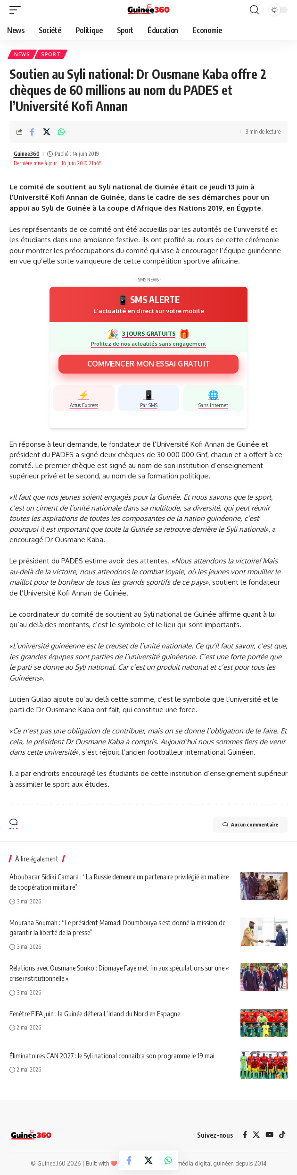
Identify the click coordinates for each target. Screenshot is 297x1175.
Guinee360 (27, 153)
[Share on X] (46, 131)
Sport (51, 54)
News (22, 54)
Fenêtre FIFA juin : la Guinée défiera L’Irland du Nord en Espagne (94, 1013)
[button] (17, 10)
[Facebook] (244, 1135)
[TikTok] (282, 1135)
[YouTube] (269, 1135)
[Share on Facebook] (32, 131)
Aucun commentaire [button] (250, 825)
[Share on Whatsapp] (61, 131)
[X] (256, 1135)
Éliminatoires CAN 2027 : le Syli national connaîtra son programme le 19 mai (111, 1055)
